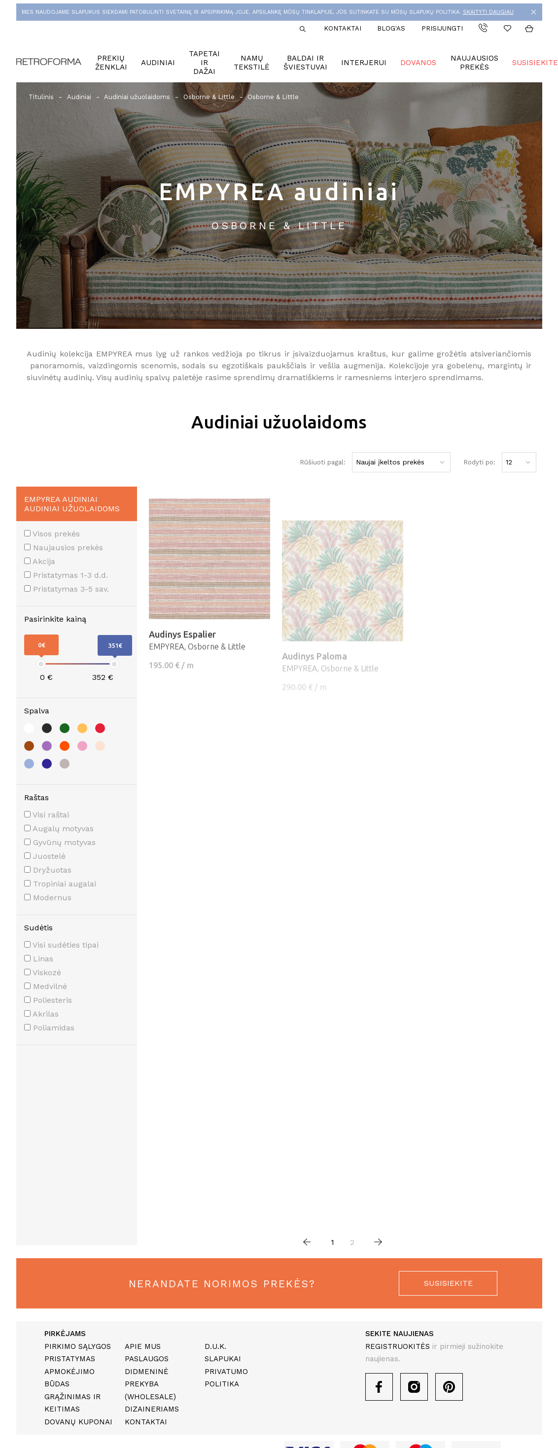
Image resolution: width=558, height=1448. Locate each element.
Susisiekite (535, 62)
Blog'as (391, 28)
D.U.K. (215, 1346)
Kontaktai (342, 28)
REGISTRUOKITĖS (397, 1346)
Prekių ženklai (111, 62)
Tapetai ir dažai (204, 62)
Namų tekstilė (252, 62)
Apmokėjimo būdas (69, 1378)
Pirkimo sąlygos (77, 1346)
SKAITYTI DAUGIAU (488, 12)
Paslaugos (147, 1358)
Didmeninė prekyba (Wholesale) (150, 1384)
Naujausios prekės (474, 62)
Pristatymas (69, 1358)
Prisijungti (442, 28)
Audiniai (158, 62)
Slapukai (223, 1358)
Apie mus (143, 1346)
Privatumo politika (226, 1378)
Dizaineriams (152, 1409)
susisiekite (448, 1283)
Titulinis (41, 97)
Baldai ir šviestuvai (305, 62)
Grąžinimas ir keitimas (72, 1403)
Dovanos (418, 62)
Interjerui (363, 62)
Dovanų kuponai (78, 1421)
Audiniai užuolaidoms (137, 97)
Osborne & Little (209, 97)
